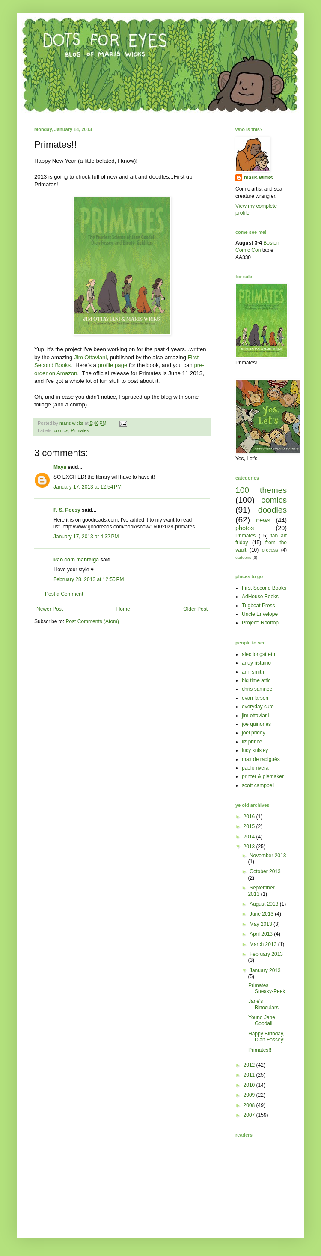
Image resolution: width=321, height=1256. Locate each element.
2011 (250, 1075)
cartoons (243, 557)
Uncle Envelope (260, 614)
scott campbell (258, 785)
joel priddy (253, 733)
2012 (250, 1065)
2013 (250, 847)
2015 (250, 826)
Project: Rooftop (260, 623)
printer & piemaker (263, 776)
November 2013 (268, 856)
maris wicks (258, 178)
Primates (80, 430)
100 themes (261, 490)
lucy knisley (255, 750)
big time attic (256, 680)
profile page (112, 365)
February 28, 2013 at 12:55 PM (89, 579)
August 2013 (265, 904)
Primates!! (259, 1050)
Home (123, 609)
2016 (250, 817)
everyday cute (258, 707)
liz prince (252, 742)
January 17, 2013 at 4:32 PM (86, 537)
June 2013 (262, 914)
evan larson (255, 698)
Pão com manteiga (76, 560)
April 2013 (262, 934)
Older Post (195, 609)
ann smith (253, 672)
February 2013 (266, 954)
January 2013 (265, 970)
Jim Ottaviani (90, 357)
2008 (250, 1105)
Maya (60, 467)
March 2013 (264, 944)
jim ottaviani (255, 716)
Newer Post (49, 609)
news (263, 520)
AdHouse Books (260, 597)
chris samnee (257, 689)
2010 (250, 1085)
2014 (250, 837)
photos (244, 528)
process (270, 549)
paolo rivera (255, 768)
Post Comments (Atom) (92, 621)
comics (61, 430)
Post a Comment (64, 594)
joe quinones (256, 724)
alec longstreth (258, 654)
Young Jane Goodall (261, 1020)
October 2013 (265, 871)
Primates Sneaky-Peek (266, 988)
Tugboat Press (258, 606)
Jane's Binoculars (263, 1004)
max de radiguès (261, 759)
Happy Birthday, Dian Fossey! (266, 1037)
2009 (250, 1095)
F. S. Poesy (67, 510)
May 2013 (261, 924)
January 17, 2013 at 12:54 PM (88, 487)
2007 (250, 1115)
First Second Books (264, 588)
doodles (272, 509)
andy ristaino (256, 663)
